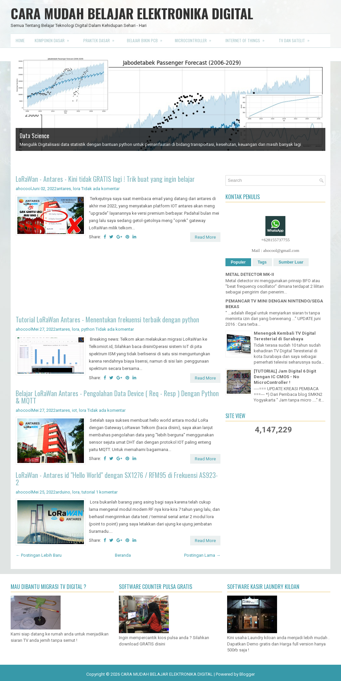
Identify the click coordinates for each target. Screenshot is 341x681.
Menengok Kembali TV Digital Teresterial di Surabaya (285, 336)
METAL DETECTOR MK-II (249, 274)
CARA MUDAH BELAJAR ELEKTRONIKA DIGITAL (132, 13)
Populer (238, 262)
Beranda (123, 555)
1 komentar (107, 492)
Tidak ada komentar (100, 188)
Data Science (34, 135)
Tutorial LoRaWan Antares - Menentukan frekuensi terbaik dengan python (107, 319)
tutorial (88, 492)
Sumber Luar (291, 262)
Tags (262, 262)
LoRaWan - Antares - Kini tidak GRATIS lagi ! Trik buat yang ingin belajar (105, 178)
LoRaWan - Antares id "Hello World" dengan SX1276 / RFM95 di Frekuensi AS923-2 (117, 478)
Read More (205, 237)
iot (74, 410)
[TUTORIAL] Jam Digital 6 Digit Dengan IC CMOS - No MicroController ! (285, 377)
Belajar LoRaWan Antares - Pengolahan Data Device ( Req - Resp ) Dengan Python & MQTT (117, 397)
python (88, 329)
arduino (63, 492)
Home (20, 40)
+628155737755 (275, 239)
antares (64, 188)
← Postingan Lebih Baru (39, 555)
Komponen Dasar (54, 38)
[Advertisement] (118, 280)
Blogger (247, 674)
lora (76, 188)
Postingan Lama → (202, 555)
